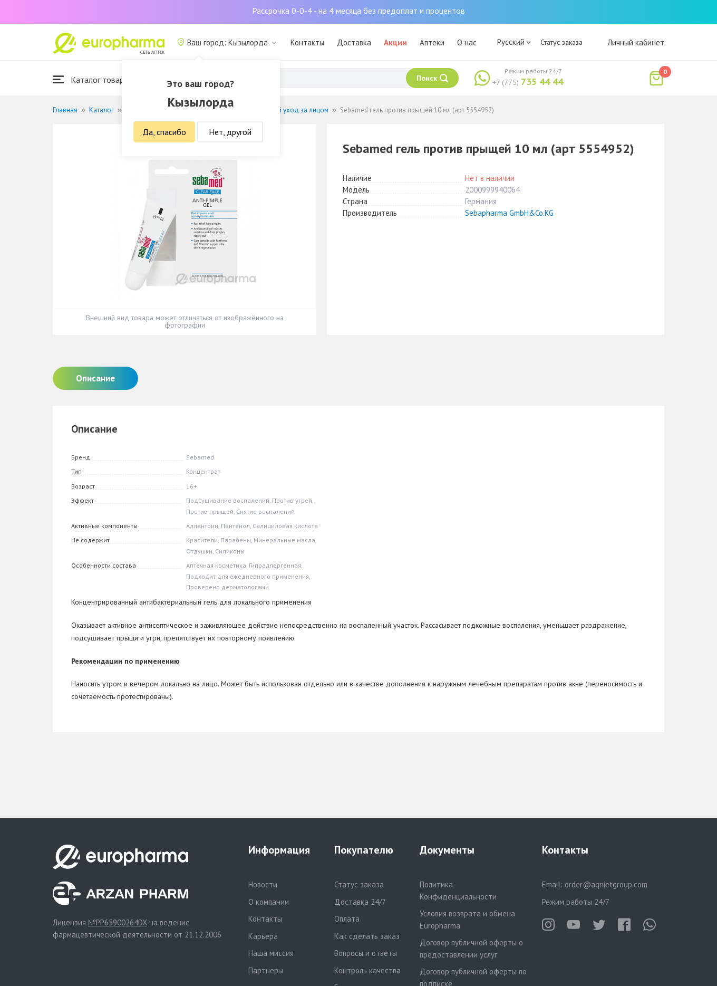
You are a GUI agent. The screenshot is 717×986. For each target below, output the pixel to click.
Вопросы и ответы (365, 953)
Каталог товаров (93, 79)
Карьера (263, 936)
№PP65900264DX (117, 922)
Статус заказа (561, 42)
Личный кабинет (635, 42)
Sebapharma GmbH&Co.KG (509, 213)
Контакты (307, 42)
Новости (262, 884)
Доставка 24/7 (360, 902)
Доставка (354, 42)
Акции (395, 42)
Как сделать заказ (367, 936)
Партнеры (265, 970)
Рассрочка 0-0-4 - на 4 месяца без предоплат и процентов (358, 10)
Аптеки (432, 42)
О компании (268, 902)
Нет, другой (230, 132)
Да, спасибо (164, 132)
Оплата (347, 919)
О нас (467, 42)
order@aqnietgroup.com (606, 884)
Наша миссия (271, 953)
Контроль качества (367, 970)
